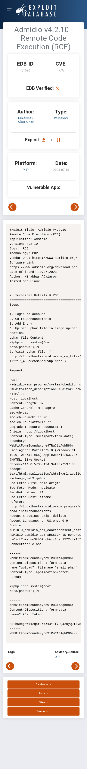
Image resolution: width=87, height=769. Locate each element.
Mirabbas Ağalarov (26, 120)
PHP (26, 170)
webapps (61, 118)
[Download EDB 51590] (45, 139)
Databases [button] (42, 684)
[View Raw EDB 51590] (59, 139)
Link (57, 656)
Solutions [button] (42, 711)
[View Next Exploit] (75, 207)
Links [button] (42, 693)
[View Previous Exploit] (12, 207)
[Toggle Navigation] (11, 10)
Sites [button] (42, 702)
